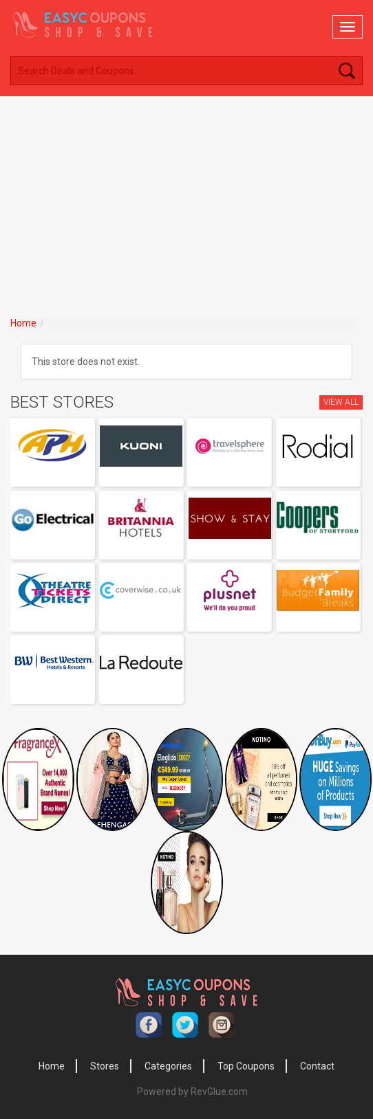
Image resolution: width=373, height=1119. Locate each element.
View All (341, 402)
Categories (168, 1066)
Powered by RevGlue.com (192, 1091)
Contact (317, 1066)
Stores (104, 1066)
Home (23, 323)
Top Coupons (246, 1066)
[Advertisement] (186, 199)
